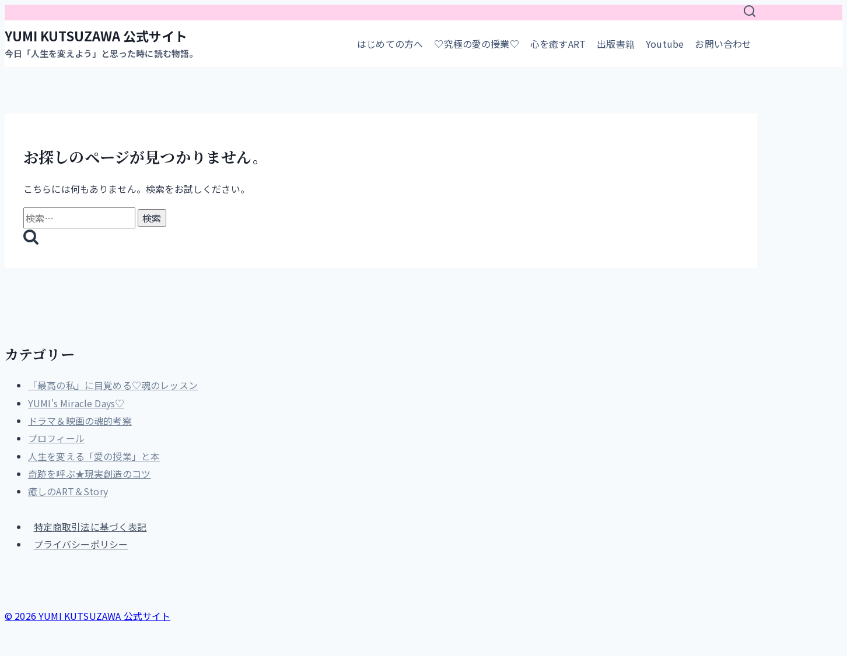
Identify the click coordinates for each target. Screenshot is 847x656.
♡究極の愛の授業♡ (476, 44)
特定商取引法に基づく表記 (90, 527)
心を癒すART (558, 44)
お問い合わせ (723, 44)
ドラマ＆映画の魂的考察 (80, 421)
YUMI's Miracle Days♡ (76, 403)
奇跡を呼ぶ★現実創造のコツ (89, 474)
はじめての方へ (390, 44)
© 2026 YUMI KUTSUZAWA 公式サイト (87, 616)
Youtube (665, 44)
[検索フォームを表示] (749, 12)
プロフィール (56, 438)
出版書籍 (616, 44)
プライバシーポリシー (81, 544)
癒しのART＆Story (68, 491)
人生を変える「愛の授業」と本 (94, 456)
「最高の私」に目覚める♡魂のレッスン (113, 385)
